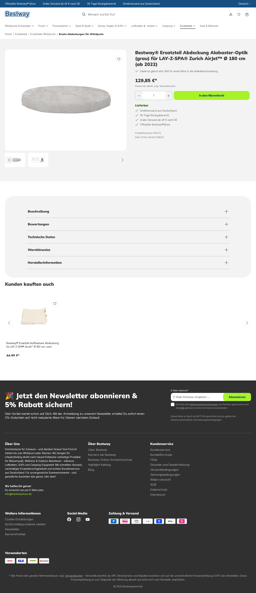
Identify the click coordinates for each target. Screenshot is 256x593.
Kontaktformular (161, 455)
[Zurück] (9, 160)
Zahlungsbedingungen (165, 474)
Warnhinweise (39, 250)
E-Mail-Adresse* (180, 390)
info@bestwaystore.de (18, 493)
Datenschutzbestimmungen (203, 404)
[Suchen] (84, 14)
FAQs (153, 459)
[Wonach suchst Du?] (132, 14)
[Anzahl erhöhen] (168, 95)
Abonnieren (237, 397)
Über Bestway (97, 450)
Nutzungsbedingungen (210, 419)
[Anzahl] (153, 95)
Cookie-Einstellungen (19, 519)
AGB (182, 408)
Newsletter (12, 529)
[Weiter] (123, 160)
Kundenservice (160, 450)
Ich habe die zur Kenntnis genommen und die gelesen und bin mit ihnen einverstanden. (212, 406)
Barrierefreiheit (15, 534)
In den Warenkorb (211, 95)
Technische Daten (41, 237)
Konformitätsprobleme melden (25, 524)
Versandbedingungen (164, 469)
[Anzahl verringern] (139, 95)
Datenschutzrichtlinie (182, 419)
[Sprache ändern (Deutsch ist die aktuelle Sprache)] (244, 3)
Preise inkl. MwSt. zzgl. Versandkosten (155, 86)
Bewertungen (38, 224)
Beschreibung (38, 211)
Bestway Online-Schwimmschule (110, 459)
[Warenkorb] (247, 14)
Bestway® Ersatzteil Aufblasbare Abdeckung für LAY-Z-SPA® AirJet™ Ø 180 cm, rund (32, 345)
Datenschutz (158, 489)
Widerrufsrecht (160, 479)
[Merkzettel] (239, 14)
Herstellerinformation (45, 263)
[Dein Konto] (230, 14)
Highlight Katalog (99, 464)
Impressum (157, 494)
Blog (91, 469)
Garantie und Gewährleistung (170, 464)
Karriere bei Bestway (102, 455)
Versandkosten (74, 575)
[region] (66, 108)
